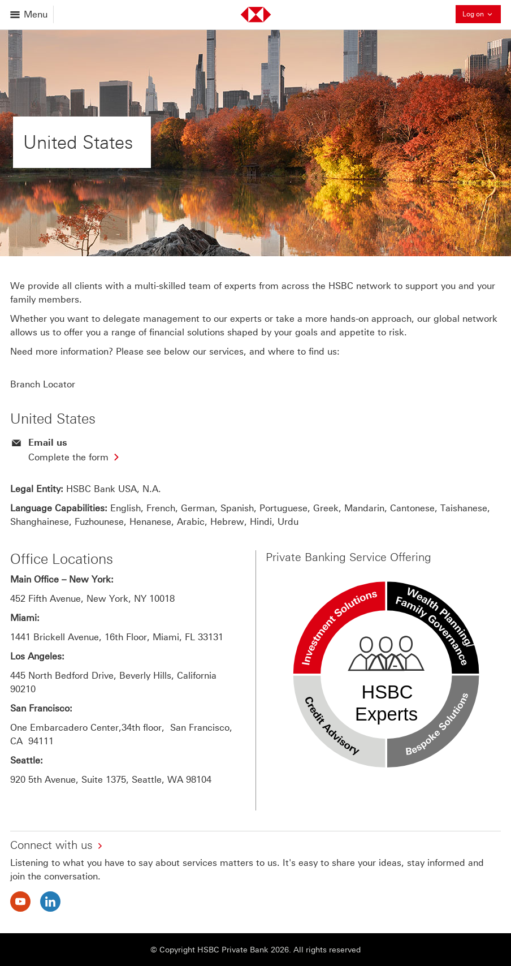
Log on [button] (481, 14)
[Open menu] (30, 14)
